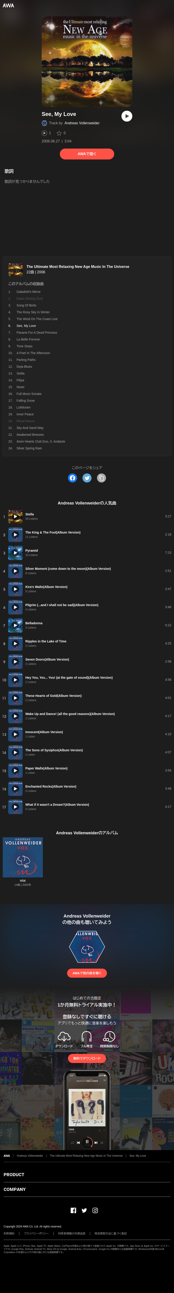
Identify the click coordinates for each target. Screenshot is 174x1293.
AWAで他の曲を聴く (87, 973)
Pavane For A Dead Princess (37, 332)
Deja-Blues (24, 366)
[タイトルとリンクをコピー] (101, 477)
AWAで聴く (87, 154)
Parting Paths (26, 360)
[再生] (126, 116)
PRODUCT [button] (14, 1174)
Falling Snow (26, 400)
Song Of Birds (26, 305)
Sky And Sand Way (30, 428)
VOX (23, 880)
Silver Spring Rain (29, 448)
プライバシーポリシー (36, 1233)
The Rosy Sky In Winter (33, 312)
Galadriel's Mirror (29, 292)
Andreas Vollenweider (82, 123)
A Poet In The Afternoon (33, 353)
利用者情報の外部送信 (71, 1233)
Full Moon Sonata (29, 394)
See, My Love (137, 1155)
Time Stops (24, 346)
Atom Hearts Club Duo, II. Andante (41, 441)
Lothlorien (24, 407)
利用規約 (9, 1233)
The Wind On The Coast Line (37, 319)
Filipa (20, 380)
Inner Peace (25, 414)
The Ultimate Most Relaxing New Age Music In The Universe (78, 267)
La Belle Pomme (28, 339)
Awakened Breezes (30, 434)
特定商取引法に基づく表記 (111, 1233)
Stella (20, 373)
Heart (20, 387)
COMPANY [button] (15, 1189)
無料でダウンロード (87, 1058)
